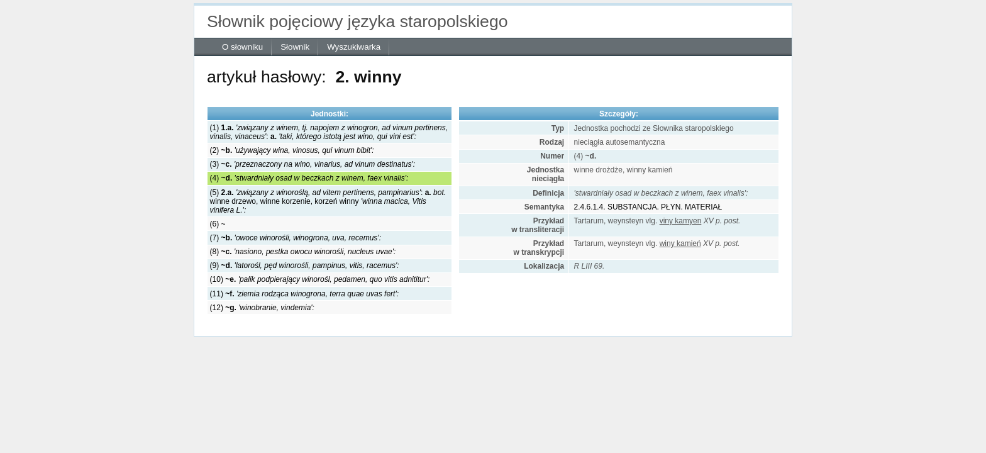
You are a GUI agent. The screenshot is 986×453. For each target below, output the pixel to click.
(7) (295, 237)
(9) (304, 265)
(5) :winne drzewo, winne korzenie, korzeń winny (328, 201)
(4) (309, 178)
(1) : (329, 132)
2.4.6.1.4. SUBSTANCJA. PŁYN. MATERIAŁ (648, 207)
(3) (312, 164)
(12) (262, 307)
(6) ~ (218, 224)
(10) (320, 279)
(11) (304, 293)
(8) (303, 251)
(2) (292, 150)
